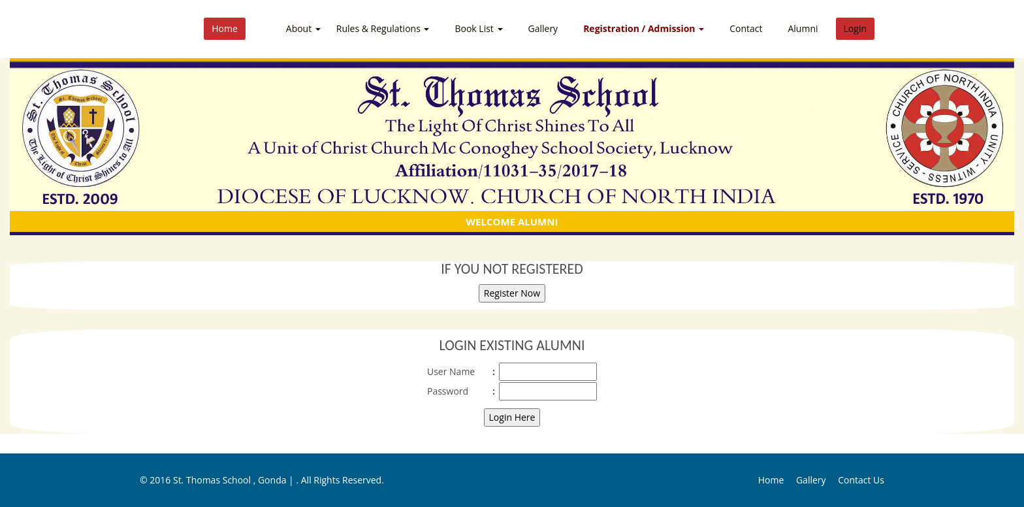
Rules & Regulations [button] (383, 28)
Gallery (543, 28)
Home (225, 28)
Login (855, 28)
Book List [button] (478, 28)
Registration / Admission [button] (643, 28)
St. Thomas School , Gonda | (234, 480)
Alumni (803, 28)
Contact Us (861, 480)
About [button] (303, 28)
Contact (745, 28)
